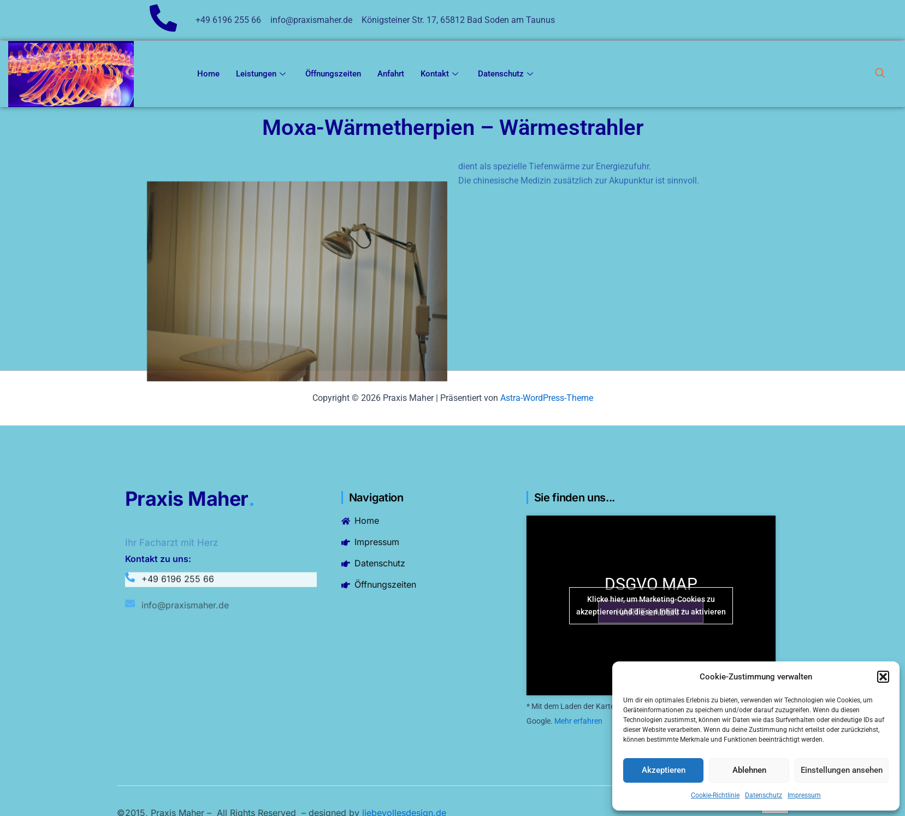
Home (208, 74)
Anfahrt (390, 74)
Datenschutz (763, 795)
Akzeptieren (663, 770)
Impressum (804, 795)
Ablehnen (749, 770)
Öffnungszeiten (333, 74)
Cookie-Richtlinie (715, 795)
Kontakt (439, 74)
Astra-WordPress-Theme (546, 398)
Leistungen (261, 74)
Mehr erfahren (578, 721)
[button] (883, 676)
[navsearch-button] (880, 74)
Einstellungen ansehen (842, 770)
